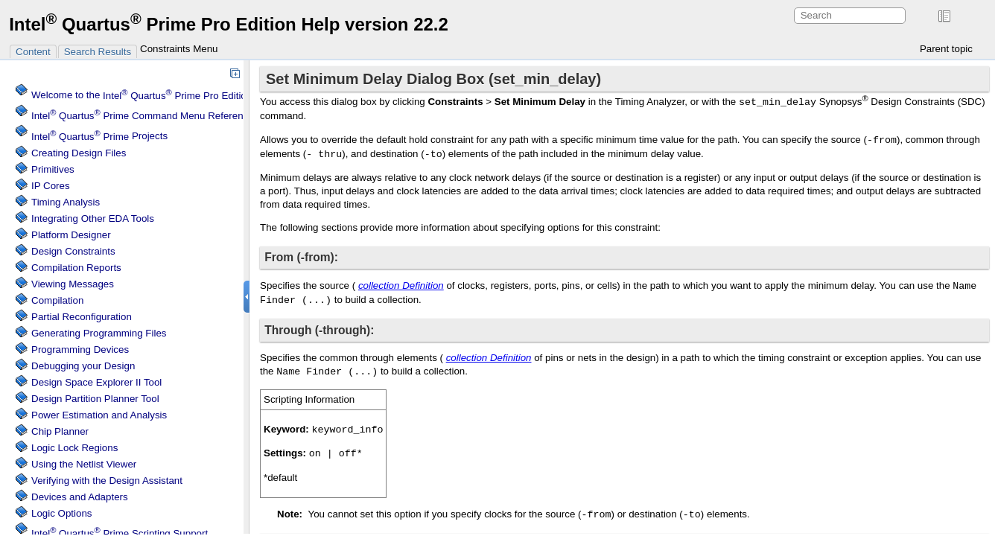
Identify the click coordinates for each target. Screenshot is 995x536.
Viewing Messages (72, 284)
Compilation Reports (76, 267)
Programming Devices (80, 349)
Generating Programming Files (99, 333)
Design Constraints (73, 251)
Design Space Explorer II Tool (96, 382)
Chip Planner (60, 431)
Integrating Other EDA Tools (92, 218)
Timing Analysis (65, 202)
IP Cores (50, 185)
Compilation (57, 300)
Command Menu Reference (142, 115)
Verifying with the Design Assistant (106, 480)
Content (33, 51)
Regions (74, 447)
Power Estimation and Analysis (99, 415)
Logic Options (61, 513)
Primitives (52, 169)
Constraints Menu (178, 48)
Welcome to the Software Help (174, 95)
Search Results (97, 51)
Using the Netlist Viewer (83, 464)
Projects (99, 136)
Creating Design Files (78, 153)
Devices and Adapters (79, 496)
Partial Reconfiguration (81, 316)
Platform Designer (71, 234)
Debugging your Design (83, 365)
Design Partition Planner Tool (95, 398)
